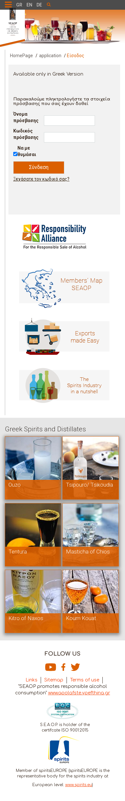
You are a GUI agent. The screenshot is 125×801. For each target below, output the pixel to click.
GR (19, 4)
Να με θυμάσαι (26, 151)
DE (39, 4)
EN (29, 4)
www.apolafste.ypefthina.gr (79, 692)
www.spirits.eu (78, 785)
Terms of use (84, 680)
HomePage (21, 55)
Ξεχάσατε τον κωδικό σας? (41, 179)
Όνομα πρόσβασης (25, 117)
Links (31, 680)
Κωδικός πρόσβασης (25, 134)
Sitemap (53, 680)
